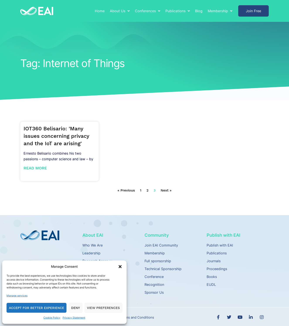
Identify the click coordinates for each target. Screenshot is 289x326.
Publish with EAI (220, 245)
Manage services (17, 295)
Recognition (154, 284)
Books (212, 276)
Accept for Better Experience (36, 308)
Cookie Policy (51, 317)
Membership (220, 11)
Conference (154, 276)
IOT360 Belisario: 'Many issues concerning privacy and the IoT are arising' (56, 136)
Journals (214, 261)
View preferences (103, 308)
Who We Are (92, 245)
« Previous (126, 190)
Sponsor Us (154, 292)
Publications (177, 11)
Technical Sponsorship (163, 269)
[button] (120, 266)
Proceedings (217, 269)
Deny (75, 308)
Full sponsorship (157, 261)
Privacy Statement (74, 317)
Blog (198, 11)
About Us (120, 11)
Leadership (91, 253)
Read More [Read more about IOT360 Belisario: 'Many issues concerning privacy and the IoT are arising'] (35, 168)
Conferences (147, 11)
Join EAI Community (161, 245)
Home (100, 11)
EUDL (211, 284)
